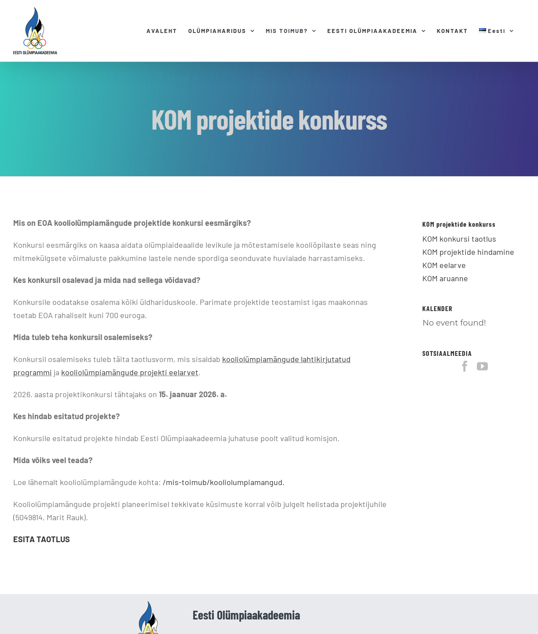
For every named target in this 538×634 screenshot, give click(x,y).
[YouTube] (482, 366)
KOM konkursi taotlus (459, 238)
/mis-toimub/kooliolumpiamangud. (224, 482)
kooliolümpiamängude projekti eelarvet (129, 372)
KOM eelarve (444, 265)
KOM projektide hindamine (468, 252)
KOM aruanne (445, 278)
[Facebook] (464, 366)
